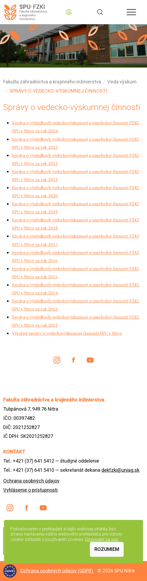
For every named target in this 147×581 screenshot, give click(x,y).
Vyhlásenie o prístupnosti (30, 490)
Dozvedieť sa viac (102, 539)
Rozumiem (106, 549)
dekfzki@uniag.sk (120, 470)
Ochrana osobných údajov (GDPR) (57, 570)
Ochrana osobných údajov (31, 481)
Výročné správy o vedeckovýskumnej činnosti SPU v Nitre (67, 333)
